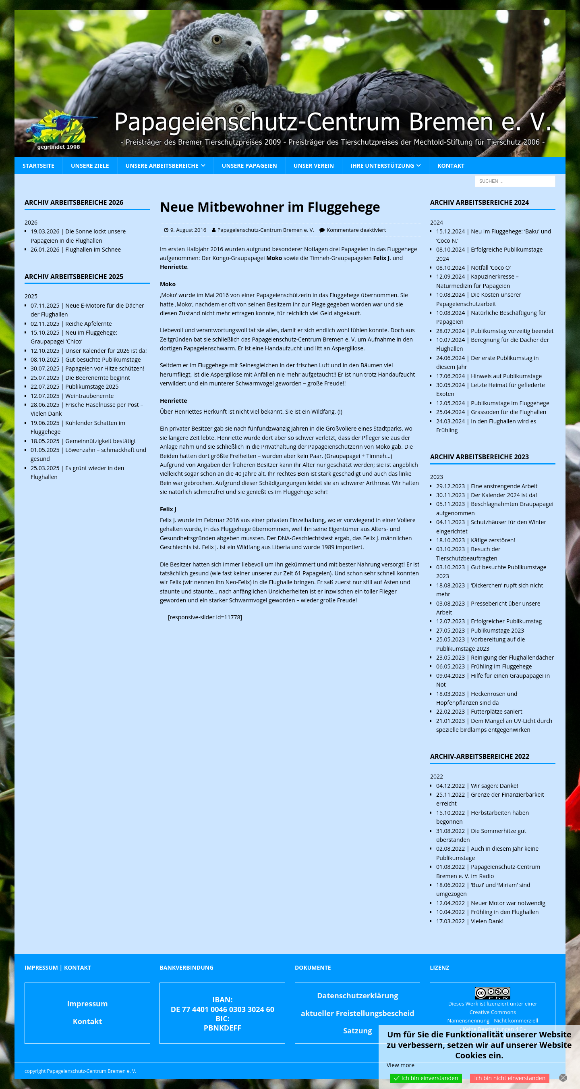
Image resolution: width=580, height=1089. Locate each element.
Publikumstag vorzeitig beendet (512, 331)
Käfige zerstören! (493, 540)
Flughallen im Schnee (93, 249)
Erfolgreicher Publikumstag (506, 621)
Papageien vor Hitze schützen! (104, 368)
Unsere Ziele (90, 165)
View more (400, 1065)
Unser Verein (314, 165)
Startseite (38, 165)
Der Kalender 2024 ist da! (504, 495)
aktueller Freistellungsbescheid (357, 1013)
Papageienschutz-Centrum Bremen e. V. (266, 229)
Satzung (357, 1030)
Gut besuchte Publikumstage (103, 359)
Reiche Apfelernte (88, 323)
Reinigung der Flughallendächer (512, 657)
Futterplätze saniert (496, 711)
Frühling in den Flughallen (505, 912)
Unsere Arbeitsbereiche (162, 165)
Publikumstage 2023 (497, 630)
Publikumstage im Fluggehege (510, 403)
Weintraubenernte (89, 396)
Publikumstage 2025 (91, 386)
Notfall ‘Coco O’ (491, 267)
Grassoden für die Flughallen (508, 412)
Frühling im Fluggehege (501, 666)
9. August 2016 (188, 229)
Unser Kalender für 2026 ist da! (106, 350)
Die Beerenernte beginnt (97, 377)
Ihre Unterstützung (382, 165)
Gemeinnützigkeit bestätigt (100, 441)
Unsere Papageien (249, 165)
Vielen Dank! (487, 921)
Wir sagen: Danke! (494, 785)
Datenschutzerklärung (357, 995)
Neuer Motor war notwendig (508, 903)
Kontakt (450, 165)
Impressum (87, 1003)
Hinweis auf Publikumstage (506, 376)
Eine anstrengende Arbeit (504, 486)
